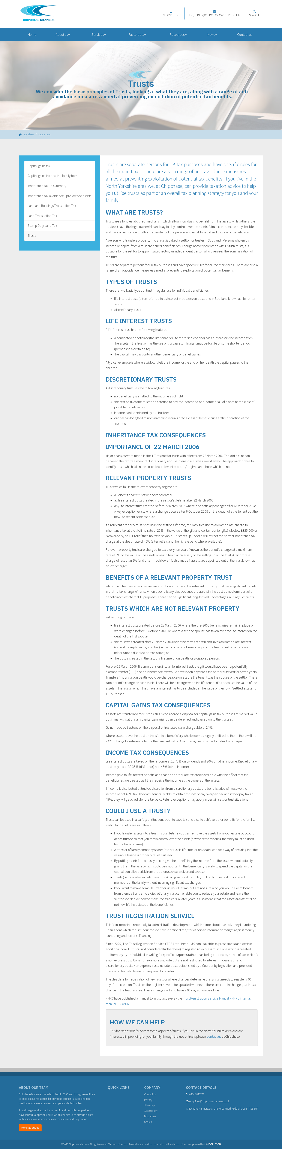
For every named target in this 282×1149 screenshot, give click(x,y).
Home (32, 34)
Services (99, 34)
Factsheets (137, 34)
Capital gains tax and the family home (54, 175)
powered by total (206, 1144)
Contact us (244, 34)
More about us (30, 1128)
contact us (214, 1036)
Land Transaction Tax (42, 215)
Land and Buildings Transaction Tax (52, 205)
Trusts (32, 235)
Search (254, 13)
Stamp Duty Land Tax (42, 225)
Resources (178, 34)
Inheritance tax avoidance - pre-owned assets (59, 196)
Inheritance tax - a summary (47, 186)
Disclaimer (150, 1116)
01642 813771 (171, 13)
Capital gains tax (39, 166)
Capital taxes (45, 134)
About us (63, 34)
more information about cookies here (172, 1144)
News (212, 34)
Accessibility (151, 1111)
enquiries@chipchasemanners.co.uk (214, 13)
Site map (149, 1105)
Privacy (148, 1100)
